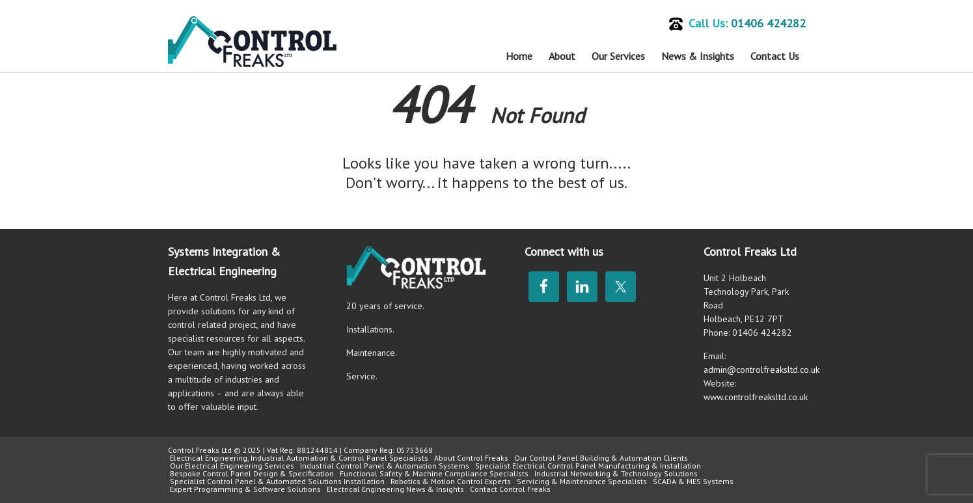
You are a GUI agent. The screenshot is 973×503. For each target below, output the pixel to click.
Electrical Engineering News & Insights (395, 489)
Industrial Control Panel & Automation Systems (384, 465)
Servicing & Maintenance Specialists (582, 481)
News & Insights (697, 55)
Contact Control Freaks (510, 489)
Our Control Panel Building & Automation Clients (601, 458)
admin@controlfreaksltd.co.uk (761, 369)
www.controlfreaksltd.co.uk (756, 397)
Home (519, 55)
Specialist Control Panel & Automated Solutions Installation (277, 481)
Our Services (618, 55)
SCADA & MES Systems (693, 481)
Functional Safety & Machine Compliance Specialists (434, 473)
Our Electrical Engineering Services (232, 465)
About (562, 55)
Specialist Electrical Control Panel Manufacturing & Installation (588, 465)
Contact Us (774, 55)
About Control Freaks (471, 458)
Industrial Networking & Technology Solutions (616, 473)
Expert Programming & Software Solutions (245, 489)
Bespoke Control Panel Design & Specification (252, 473)
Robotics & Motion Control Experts (451, 481)
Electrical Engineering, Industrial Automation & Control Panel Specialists (299, 458)
